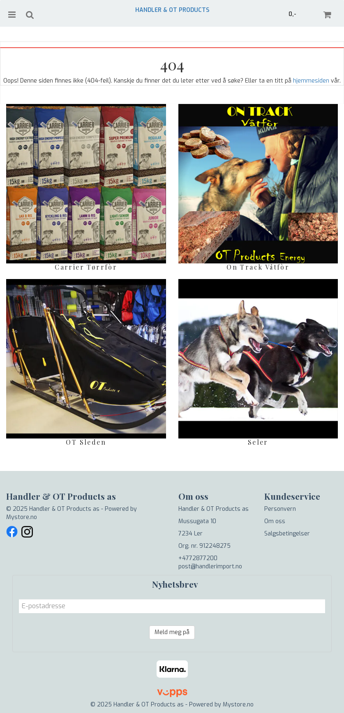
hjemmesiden (311, 81)
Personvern (280, 509)
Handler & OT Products (172, 10)
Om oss (274, 521)
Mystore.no (21, 517)
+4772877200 (197, 558)
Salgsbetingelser (287, 534)
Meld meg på (172, 632)
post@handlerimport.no (210, 566)
